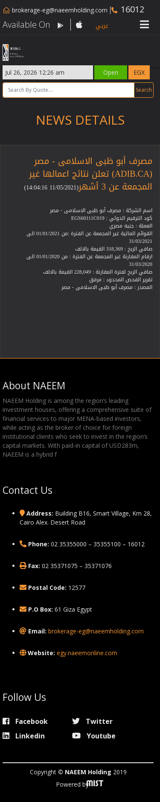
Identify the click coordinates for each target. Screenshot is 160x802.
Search (144, 89)
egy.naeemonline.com (87, 653)
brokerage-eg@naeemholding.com (60, 10)
